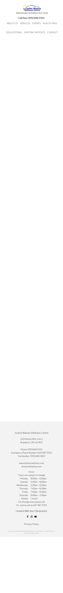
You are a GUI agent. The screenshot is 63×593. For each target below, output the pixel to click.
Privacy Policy (31, 523)
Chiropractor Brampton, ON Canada (32, 9)
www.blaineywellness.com (31, 463)
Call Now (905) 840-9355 (31, 17)
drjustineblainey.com (31, 466)
